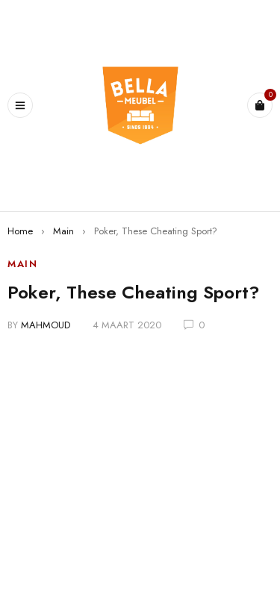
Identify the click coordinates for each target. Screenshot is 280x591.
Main (63, 231)
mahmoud (45, 325)
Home (20, 231)
